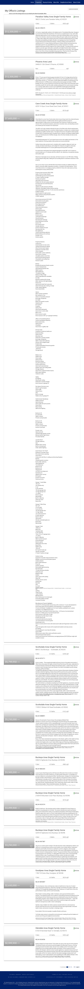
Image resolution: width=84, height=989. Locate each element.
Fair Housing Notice (71, 977)
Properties (38, 2)
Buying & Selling (47, 2)
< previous (63, 967)
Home (32, 2)
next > (77, 967)
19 (74, 967)
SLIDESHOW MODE (73, 9)
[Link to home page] (4, 2)
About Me (56, 2)
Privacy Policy (67, 974)
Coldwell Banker (15, 974)
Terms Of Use (56, 974)
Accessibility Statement (54, 977)
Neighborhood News (66, 2)
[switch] (31, 32)
